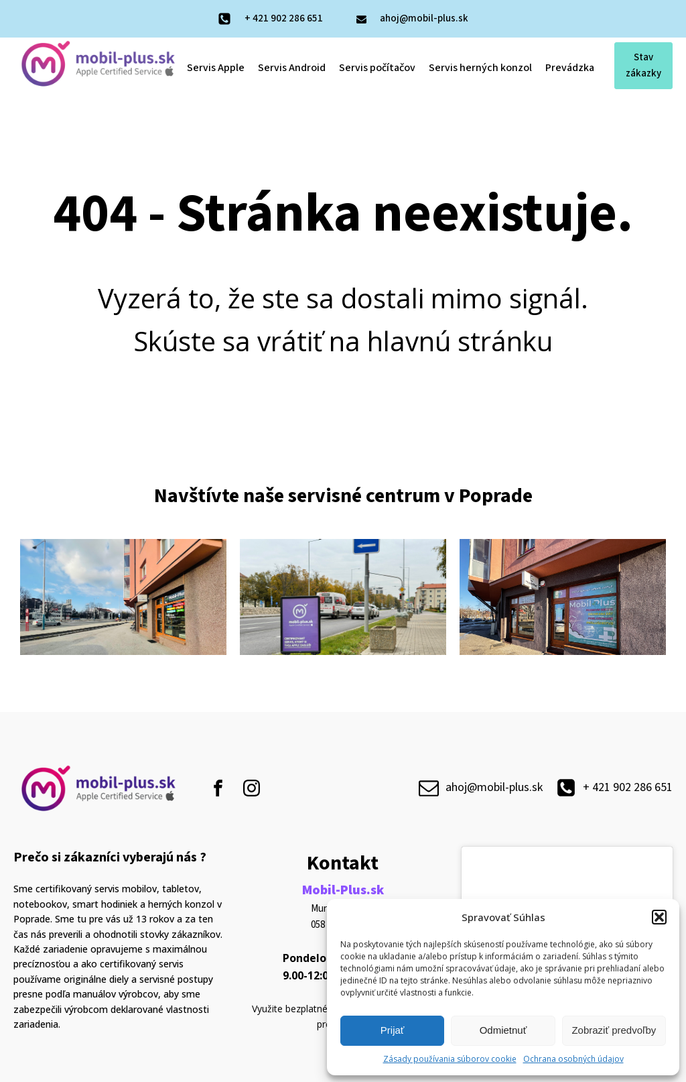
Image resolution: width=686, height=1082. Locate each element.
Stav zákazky (643, 65)
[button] (659, 917)
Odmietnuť (503, 1030)
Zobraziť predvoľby (613, 1030)
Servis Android (292, 67)
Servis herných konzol (480, 67)
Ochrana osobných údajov (573, 1059)
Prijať (393, 1030)
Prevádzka (569, 67)
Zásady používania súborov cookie (450, 1059)
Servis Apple (216, 67)
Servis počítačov (377, 67)
